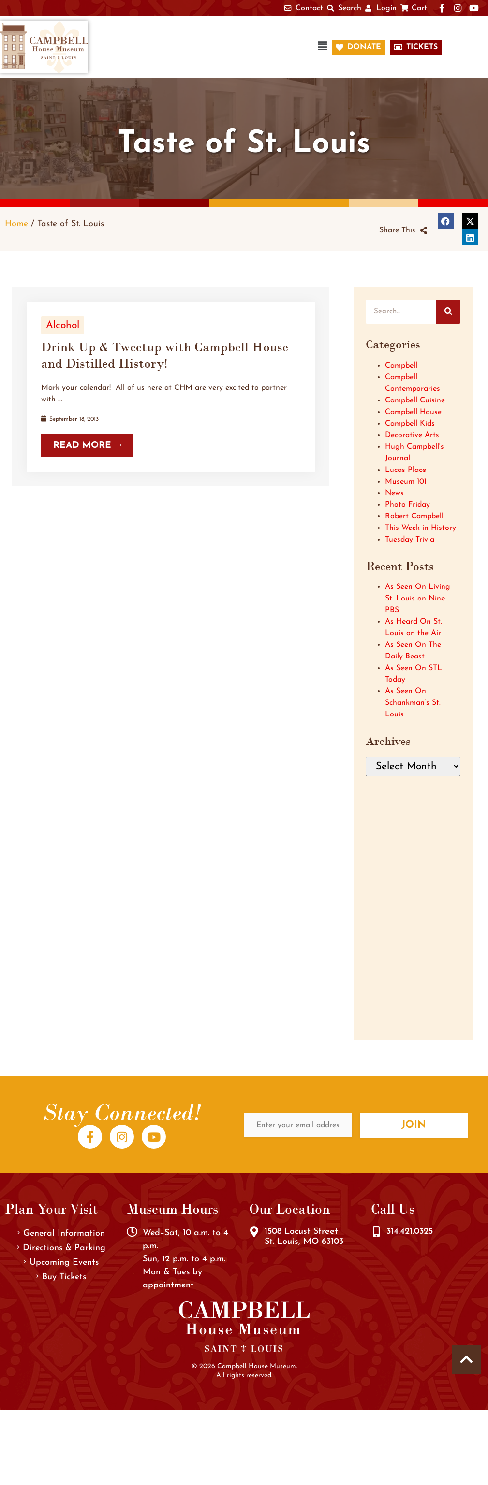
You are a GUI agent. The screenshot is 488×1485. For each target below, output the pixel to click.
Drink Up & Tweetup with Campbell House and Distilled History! (164, 355)
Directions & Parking (61, 1248)
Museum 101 (406, 481)
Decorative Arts (412, 435)
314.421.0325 (409, 1231)
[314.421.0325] (376, 1232)
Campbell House (413, 412)
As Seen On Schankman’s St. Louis (413, 702)
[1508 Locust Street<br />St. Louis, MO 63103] (254, 1232)
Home (16, 224)
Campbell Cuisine (415, 400)
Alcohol (62, 325)
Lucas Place (405, 470)
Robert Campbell (414, 516)
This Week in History (420, 528)
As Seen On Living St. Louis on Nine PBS (417, 598)
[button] (215, 47)
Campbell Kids (410, 424)
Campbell (401, 366)
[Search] (448, 312)
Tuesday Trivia (409, 539)
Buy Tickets (61, 1277)
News (394, 493)
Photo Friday (407, 505)
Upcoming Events (61, 1262)
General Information (61, 1233)
